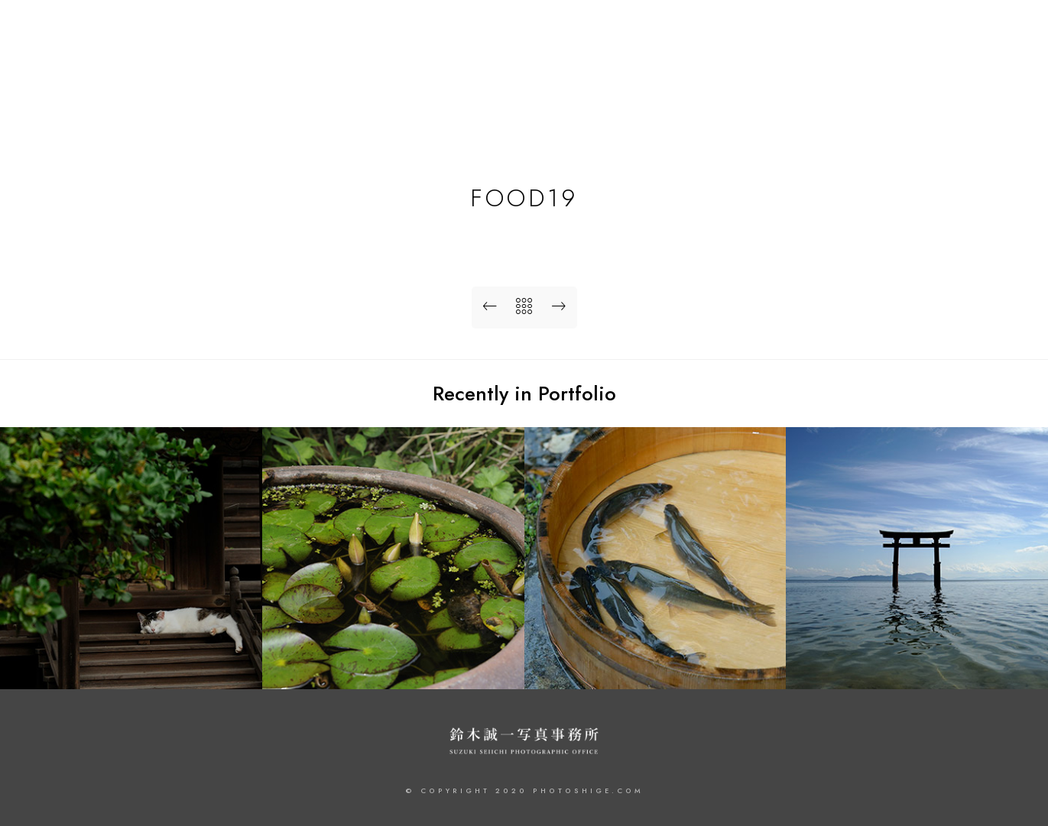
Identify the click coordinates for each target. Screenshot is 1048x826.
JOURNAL (894, 63)
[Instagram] (989, 31)
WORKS (757, 63)
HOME (695, 63)
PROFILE (824, 63)
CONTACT (970, 63)
